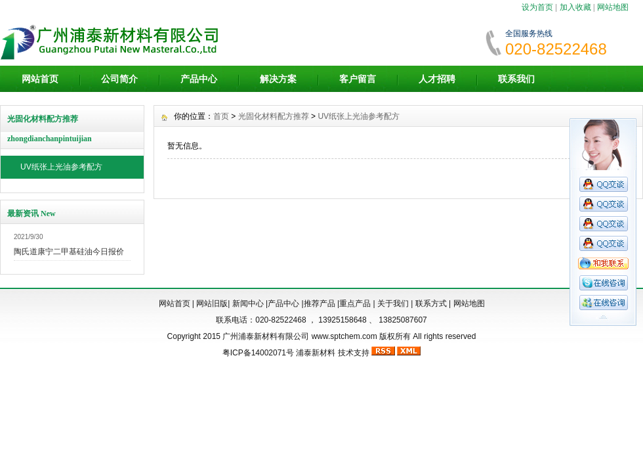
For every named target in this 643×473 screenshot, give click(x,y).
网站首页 (40, 79)
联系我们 (516, 79)
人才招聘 (437, 79)
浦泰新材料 (315, 352)
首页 (221, 116)
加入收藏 (575, 7)
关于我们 (393, 303)
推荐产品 (319, 303)
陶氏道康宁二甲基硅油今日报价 (69, 251)
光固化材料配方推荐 (273, 116)
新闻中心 (248, 303)
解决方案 (278, 79)
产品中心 (198, 79)
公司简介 (119, 79)
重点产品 (355, 303)
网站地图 (613, 7)
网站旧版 (212, 303)
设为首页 (537, 7)
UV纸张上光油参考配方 (61, 166)
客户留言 (357, 79)
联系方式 (431, 303)
